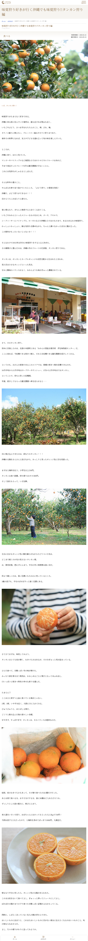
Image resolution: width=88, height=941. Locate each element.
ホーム (15, 939)
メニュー (72, 939)
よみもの (43, 939)
